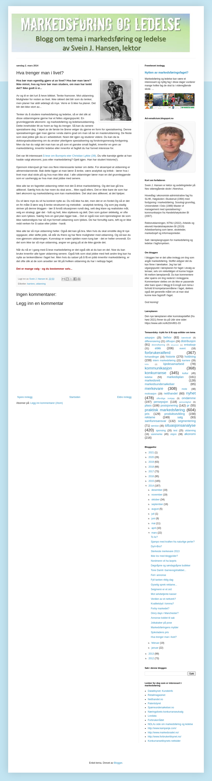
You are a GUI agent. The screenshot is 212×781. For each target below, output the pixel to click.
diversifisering (158, 345)
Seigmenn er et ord (161, 589)
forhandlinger (152, 356)
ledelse (148, 377)
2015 (152, 481)
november (157, 494)
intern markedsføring (164, 360)
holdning (190, 356)
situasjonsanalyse (180, 425)
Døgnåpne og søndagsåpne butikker (170, 565)
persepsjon (161, 401)
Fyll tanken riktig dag (162, 579)
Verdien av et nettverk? (163, 599)
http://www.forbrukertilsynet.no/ (164, 736)
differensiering (152, 341)
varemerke (156, 434)
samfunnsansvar (155, 421)
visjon (173, 434)
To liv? (154, 537)
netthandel (171, 393)
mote (184, 389)
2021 (152, 452)
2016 (152, 476)
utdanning (40, 283)
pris (147, 413)
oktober (155, 499)
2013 (152, 653)
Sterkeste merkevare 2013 (165, 551)
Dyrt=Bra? (156, 546)
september (157, 504)
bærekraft (186, 337)
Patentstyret (154, 703)
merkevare (154, 388)
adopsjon (150, 337)
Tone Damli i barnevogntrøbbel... (168, 570)
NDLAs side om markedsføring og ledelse (170, 724)
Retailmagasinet (156, 695)
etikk (158, 348)
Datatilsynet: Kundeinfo (160, 691)
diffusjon (170, 341)
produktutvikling (175, 413)
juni (153, 518)
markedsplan (175, 377)
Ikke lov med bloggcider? (164, 556)
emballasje (190, 344)
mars (154, 532)
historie (170, 356)
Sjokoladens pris (160, 632)
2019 (152, 461)
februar (155, 642)
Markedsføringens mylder (164, 627)
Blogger (118, 762)
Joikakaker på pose (161, 622)
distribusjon (188, 341)
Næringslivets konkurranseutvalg (165, 711)
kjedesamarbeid (173, 364)
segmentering (187, 421)
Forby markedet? (160, 608)
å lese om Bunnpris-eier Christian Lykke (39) (69, 155)
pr (188, 405)
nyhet (191, 393)
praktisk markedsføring (165, 410)
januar (155, 647)
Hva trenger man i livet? (164, 637)
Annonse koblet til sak (163, 617)
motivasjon (150, 393)
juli (153, 513)
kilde (147, 364)
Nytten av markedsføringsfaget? (166, 72)
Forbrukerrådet (156, 720)
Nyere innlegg (24, 397)
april (154, 528)
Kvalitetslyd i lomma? (162, 603)
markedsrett (152, 380)
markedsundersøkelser (159, 384)
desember (157, 490)
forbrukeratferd (157, 352)
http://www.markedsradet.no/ (163, 732)
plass (148, 405)
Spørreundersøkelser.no (161, 707)
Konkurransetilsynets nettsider (164, 740)
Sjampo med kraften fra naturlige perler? (173, 541)
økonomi (190, 434)
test (175, 430)
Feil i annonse (158, 575)
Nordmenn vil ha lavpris (163, 560)
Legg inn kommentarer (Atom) (46, 403)
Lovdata (152, 715)
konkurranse (155, 373)
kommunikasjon (158, 368)
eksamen (175, 345)
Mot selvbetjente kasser (164, 594)
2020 (152, 457)
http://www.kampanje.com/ (162, 728)
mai (153, 523)
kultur (185, 373)
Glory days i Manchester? (165, 613)
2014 (152, 485)
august (155, 508)
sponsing (161, 430)
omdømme (189, 398)
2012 (152, 658)
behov (167, 337)
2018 (152, 466)
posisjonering (169, 405)
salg (180, 417)
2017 (152, 471)
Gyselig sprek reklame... (164, 584)
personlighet (185, 402)
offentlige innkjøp (166, 398)
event (183, 348)
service (155, 425)
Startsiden (74, 397)
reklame (150, 417)
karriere (31, 283)
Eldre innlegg (124, 397)
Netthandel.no (155, 699)
